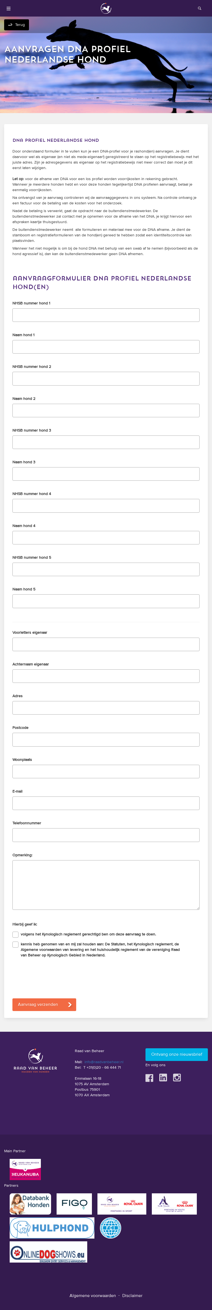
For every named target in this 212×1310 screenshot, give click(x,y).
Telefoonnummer (26, 823)
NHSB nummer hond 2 (31, 367)
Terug (20, 25)
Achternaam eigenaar (30, 664)
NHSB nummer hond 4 (31, 494)
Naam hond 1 (23, 335)
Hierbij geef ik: (24, 924)
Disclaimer (132, 1296)
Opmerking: (22, 855)
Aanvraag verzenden (38, 1004)
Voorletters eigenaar (29, 633)
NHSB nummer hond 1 (31, 303)
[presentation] (54, 976)
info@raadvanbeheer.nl (103, 1062)
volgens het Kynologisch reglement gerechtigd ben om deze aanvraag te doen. (88, 934)
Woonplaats (22, 760)
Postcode (20, 728)
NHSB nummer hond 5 (31, 558)
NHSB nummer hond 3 (31, 430)
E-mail (17, 791)
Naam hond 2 (23, 399)
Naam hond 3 (23, 462)
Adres (17, 696)
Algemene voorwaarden (93, 1296)
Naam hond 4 (23, 526)
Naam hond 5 (23, 589)
